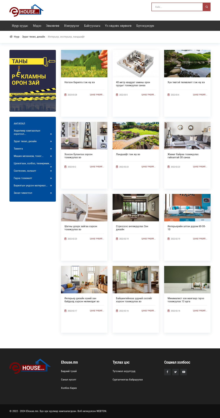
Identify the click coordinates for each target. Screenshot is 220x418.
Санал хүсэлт (68, 379)
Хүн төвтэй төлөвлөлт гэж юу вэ (186, 82)
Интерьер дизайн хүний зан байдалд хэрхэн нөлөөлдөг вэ (81, 300)
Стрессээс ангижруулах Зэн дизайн (132, 228)
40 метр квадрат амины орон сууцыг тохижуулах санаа (133, 84)
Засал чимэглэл (33, 192)
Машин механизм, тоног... (33, 156)
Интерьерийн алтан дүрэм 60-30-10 (187, 228)
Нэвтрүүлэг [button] (71, 25)
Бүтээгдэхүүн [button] (145, 25)
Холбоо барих (69, 388)
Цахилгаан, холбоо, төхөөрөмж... (33, 164)
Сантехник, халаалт (33, 170)
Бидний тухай (69, 371)
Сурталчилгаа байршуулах (128, 379)
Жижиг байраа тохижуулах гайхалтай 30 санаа (183, 156)
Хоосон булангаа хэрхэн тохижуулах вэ (78, 156)
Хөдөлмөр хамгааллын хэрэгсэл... (33, 132)
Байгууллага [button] (92, 25)
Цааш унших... (97, 94)
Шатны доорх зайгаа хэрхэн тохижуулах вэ (80, 228)
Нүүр (16, 36)
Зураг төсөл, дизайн (33, 36)
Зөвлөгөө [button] (52, 25)
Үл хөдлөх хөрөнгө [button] (118, 25)
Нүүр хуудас (20, 25)
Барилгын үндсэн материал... (33, 185)
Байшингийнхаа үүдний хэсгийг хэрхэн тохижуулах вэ (134, 300)
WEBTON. (101, 411)
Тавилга (33, 148)
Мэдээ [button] (37, 25)
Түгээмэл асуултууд (124, 371)
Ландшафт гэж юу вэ (128, 154)
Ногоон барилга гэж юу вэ (79, 82)
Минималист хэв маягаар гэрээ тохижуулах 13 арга (186, 300)
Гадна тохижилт (33, 178)
